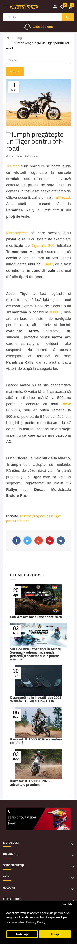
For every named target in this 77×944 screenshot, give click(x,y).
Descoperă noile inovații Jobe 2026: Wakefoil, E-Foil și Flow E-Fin (36, 699)
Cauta (15, 71)
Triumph (13, 166)
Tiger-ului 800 (42, 246)
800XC (55, 312)
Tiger (48, 264)
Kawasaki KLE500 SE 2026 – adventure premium (31, 782)
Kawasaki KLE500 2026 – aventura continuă (36, 741)
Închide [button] (67, 904)
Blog (19, 38)
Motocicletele (17, 233)
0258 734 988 (42, 27)
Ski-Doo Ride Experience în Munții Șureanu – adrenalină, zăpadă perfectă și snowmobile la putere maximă (35, 654)
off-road (63, 198)
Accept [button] (55, 934)
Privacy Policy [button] (35, 922)
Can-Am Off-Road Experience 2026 (36, 616)
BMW (66, 404)
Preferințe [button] (22, 934)
